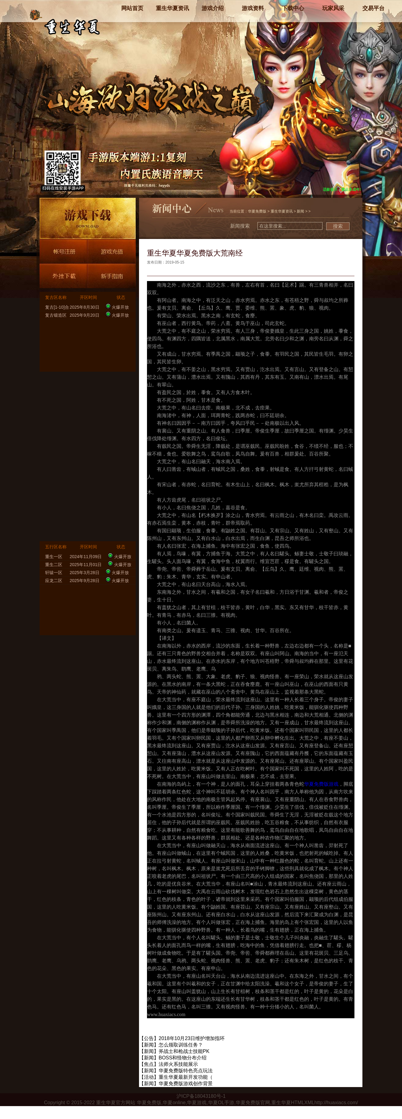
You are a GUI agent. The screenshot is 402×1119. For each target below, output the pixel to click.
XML (309, 1102)
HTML (297, 1102)
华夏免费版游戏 (321, 784)
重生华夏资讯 (282, 211)
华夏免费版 (257, 211)
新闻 (300, 211)
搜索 (338, 226)
